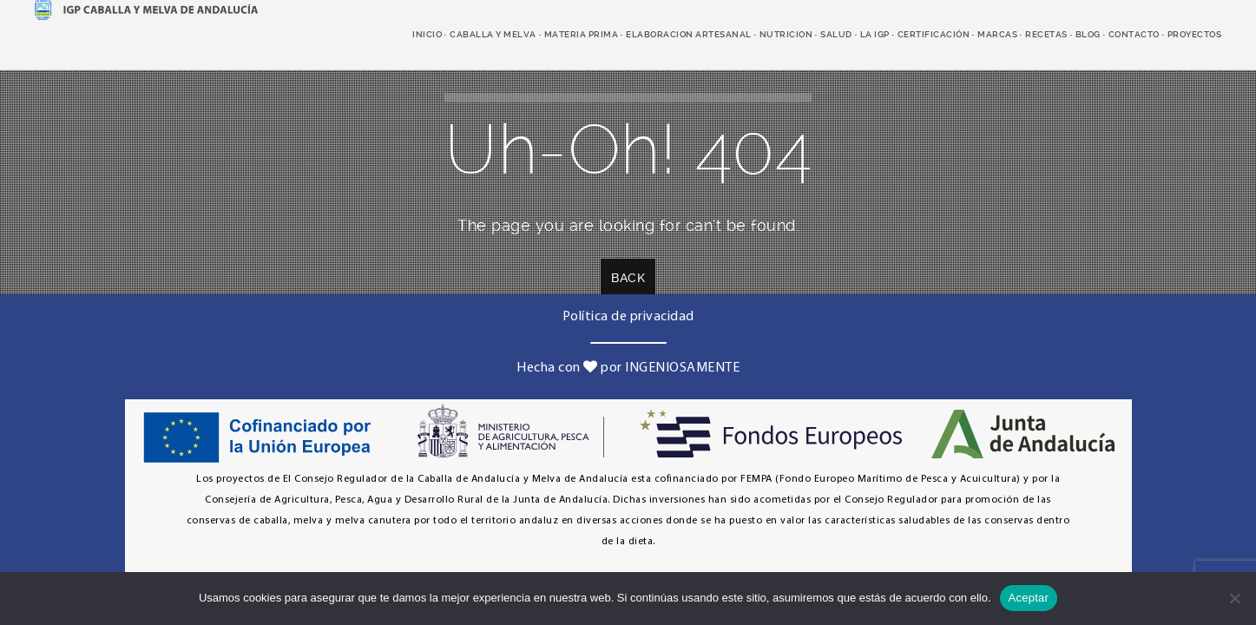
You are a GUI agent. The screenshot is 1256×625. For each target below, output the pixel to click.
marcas (997, 34)
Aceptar (1029, 597)
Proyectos (1194, 34)
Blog (1088, 34)
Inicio (427, 34)
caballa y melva (493, 34)
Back (628, 278)
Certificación (934, 34)
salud (836, 34)
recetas (1046, 34)
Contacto (1134, 34)
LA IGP (875, 34)
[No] (1234, 598)
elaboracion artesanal (689, 34)
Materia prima (581, 34)
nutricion (786, 34)
